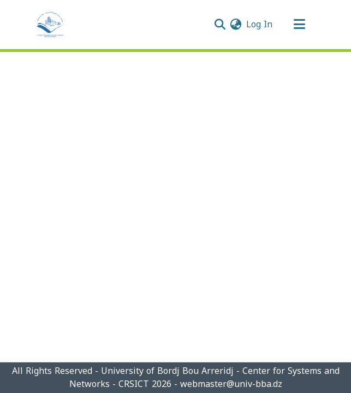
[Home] (50, 24)
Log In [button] (259, 24)
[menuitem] (236, 24)
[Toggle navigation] (299, 24)
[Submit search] (220, 24)
